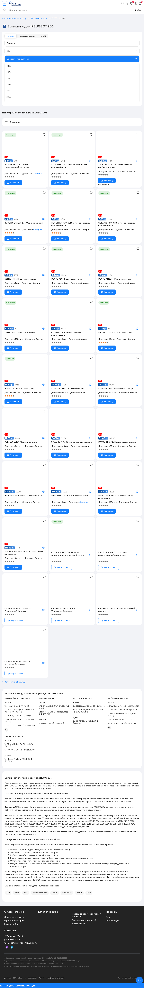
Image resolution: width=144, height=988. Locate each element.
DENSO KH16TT (20, 279)
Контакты (10, 930)
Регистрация (112, 920)
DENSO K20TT (66, 279)
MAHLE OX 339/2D (116, 332)
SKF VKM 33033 (23, 552)
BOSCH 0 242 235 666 (23, 223)
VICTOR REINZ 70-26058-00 (17, 165)
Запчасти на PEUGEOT (14, 682)
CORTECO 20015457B (66, 333)
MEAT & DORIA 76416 (70, 495)
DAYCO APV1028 (115, 496)
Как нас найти (11, 924)
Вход (108, 917)
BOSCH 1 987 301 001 (70, 224)
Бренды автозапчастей (84, 920)
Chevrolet (67, 892)
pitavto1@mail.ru (12, 939)
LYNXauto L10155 (69, 165)
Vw (8, 892)
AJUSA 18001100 (115, 165)
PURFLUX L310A (20, 442)
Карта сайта (78, 923)
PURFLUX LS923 (67, 388)
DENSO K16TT (19, 332)
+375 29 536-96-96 (13, 935)
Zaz (89, 892)
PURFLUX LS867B (115, 388)
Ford (17, 892)
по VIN (43, 36)
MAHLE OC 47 (20, 388)
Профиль (111, 911)
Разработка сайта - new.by (129, 978)
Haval (79, 892)
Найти (138, 10)
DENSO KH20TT (114, 279)
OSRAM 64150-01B (116, 224)
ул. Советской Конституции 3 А (20, 942)
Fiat (26, 892)
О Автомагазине (14, 911)
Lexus (54, 892)
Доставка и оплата (14, 917)
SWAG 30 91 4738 (71, 442)
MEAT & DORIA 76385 (23, 495)
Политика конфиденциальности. (52, 978)
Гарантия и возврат (14, 920)
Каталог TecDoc (48, 911)
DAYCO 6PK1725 (117, 442)
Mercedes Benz (39, 892)
